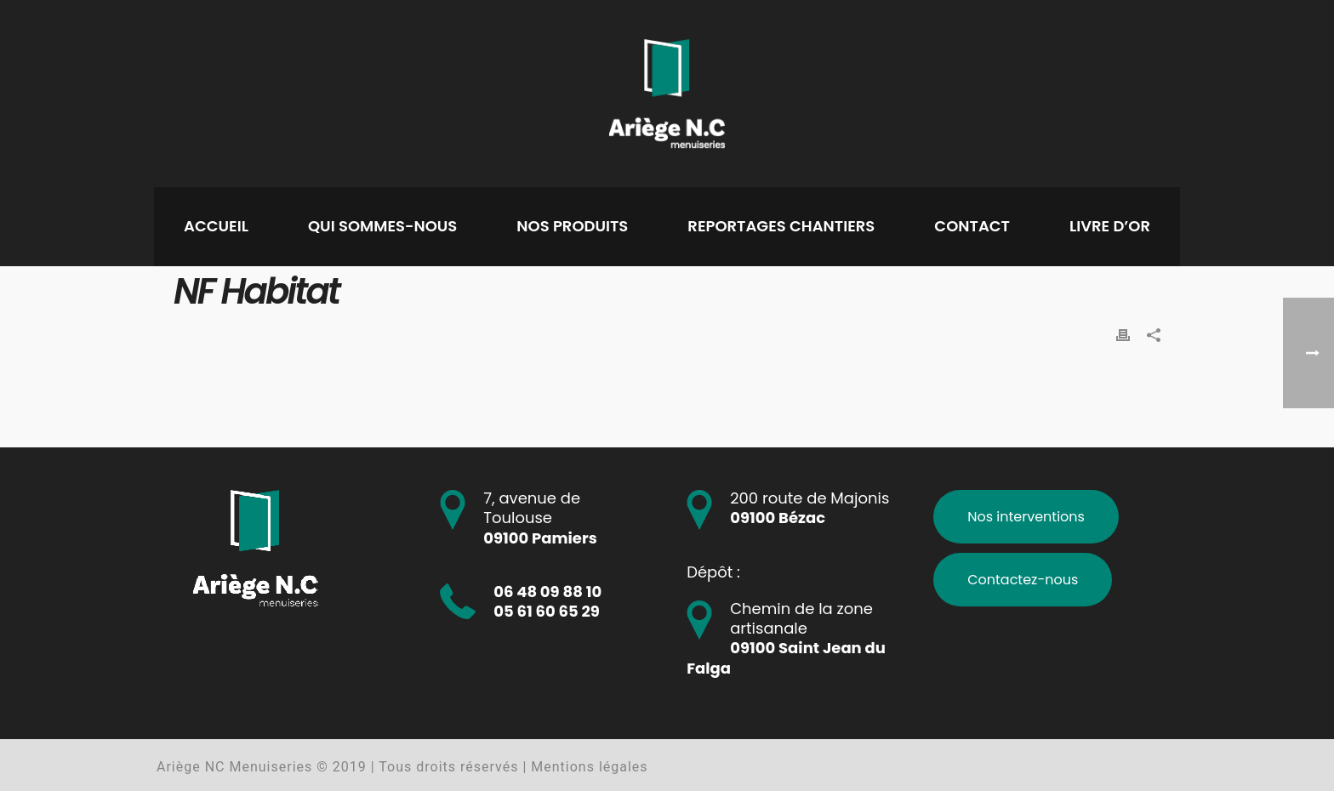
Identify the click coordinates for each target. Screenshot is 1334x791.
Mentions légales (589, 767)
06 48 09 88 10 (547, 591)
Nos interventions (1026, 516)
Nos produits (572, 225)
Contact (972, 225)
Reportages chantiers (781, 225)
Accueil (216, 225)
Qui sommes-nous (382, 225)
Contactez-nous (1022, 579)
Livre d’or (1109, 225)
